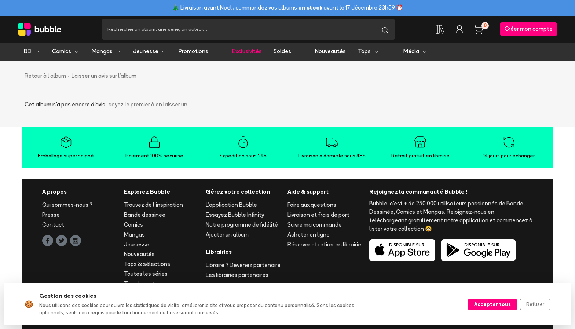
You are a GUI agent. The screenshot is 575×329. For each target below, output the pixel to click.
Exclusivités (247, 51)
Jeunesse (149, 51)
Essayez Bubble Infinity (235, 215)
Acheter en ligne (309, 234)
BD (32, 51)
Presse (51, 215)
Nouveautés (330, 51)
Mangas (106, 51)
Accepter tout (492, 304)
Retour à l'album (45, 75)
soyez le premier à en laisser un (148, 104)
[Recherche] (238, 29)
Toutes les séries (146, 273)
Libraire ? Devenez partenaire (243, 265)
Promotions (193, 51)
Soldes (282, 51)
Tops (368, 51)
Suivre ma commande (315, 224)
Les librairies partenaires (237, 275)
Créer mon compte (529, 29)
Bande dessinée (144, 215)
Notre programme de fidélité (242, 224)
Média (415, 51)
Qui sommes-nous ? (67, 205)
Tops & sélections (147, 264)
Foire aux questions (312, 205)
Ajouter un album (227, 234)
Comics (65, 51)
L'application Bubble (231, 205)
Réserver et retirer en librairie (324, 244)
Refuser (535, 304)
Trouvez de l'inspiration (153, 205)
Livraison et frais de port (318, 215)
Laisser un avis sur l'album (104, 75)
